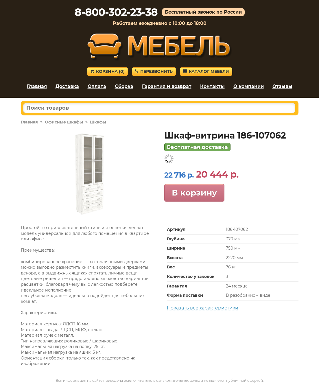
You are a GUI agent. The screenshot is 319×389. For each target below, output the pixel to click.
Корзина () (107, 71)
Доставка (67, 86)
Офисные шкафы (64, 122)
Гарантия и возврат (166, 86)
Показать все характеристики (202, 308)
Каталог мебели (206, 71)
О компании (248, 86)
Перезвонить (154, 71)
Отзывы (282, 86)
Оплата (97, 86)
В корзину (194, 193)
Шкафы (98, 122)
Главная (37, 86)
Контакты (212, 86)
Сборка (124, 86)
